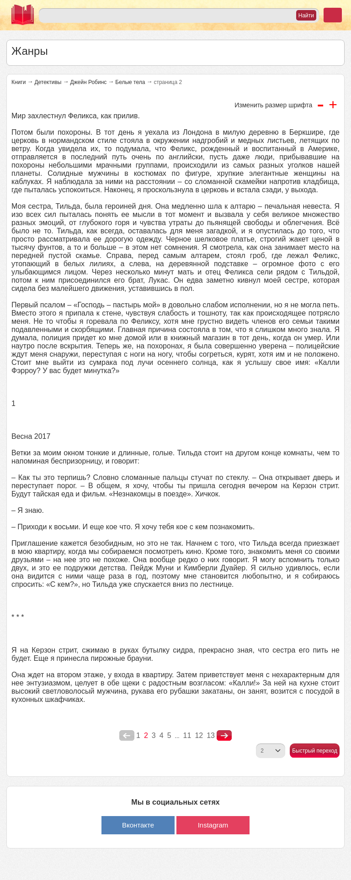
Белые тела (130, 82)
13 (211, 735)
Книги (18, 82)
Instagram (213, 825)
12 (199, 735)
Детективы (47, 82)
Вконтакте (138, 825)
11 (187, 735)
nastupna (224, 735)
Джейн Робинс (88, 82)
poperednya (126, 735)
